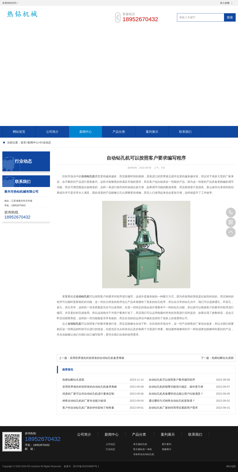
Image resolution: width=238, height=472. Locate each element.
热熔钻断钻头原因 (223, 357)
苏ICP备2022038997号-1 (86, 466)
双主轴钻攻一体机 (142, 449)
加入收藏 (224, 3)
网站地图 (231, 466)
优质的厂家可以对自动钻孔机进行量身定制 (88, 393)
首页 (23, 142)
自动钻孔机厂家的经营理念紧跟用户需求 (173, 407)
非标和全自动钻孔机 (143, 454)
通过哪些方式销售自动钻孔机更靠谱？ (172, 400)
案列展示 (152, 131)
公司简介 (52, 131)
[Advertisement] (46, 77)
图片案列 (166, 444)
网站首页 (19, 131)
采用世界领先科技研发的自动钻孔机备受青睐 (97, 357)
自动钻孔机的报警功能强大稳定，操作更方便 (176, 386)
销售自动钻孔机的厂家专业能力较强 (84, 400)
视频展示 (166, 449)
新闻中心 (85, 131)
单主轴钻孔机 (140, 444)
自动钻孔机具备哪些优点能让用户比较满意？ (176, 393)
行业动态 (45, 142)
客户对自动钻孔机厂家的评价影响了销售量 (88, 407)
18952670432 (231, 212)
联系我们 (185, 131)
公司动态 (110, 444)
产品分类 (119, 131)
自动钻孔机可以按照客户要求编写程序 (172, 379)
